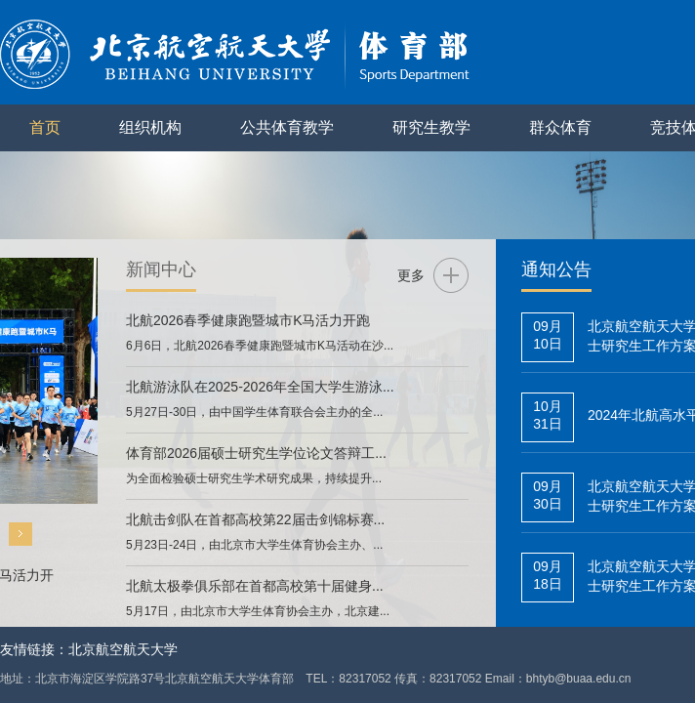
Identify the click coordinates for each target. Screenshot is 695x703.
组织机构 (150, 127)
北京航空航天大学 (123, 649)
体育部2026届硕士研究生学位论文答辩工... (256, 453)
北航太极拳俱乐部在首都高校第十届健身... (255, 586)
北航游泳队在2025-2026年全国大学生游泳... (260, 386)
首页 (45, 127)
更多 (411, 275)
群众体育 (560, 127)
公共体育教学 (287, 127)
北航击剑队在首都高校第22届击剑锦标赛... (255, 519)
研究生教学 (431, 127)
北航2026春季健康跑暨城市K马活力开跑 (248, 320)
